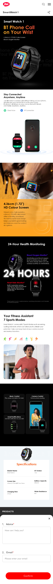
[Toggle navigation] (49, 4)
